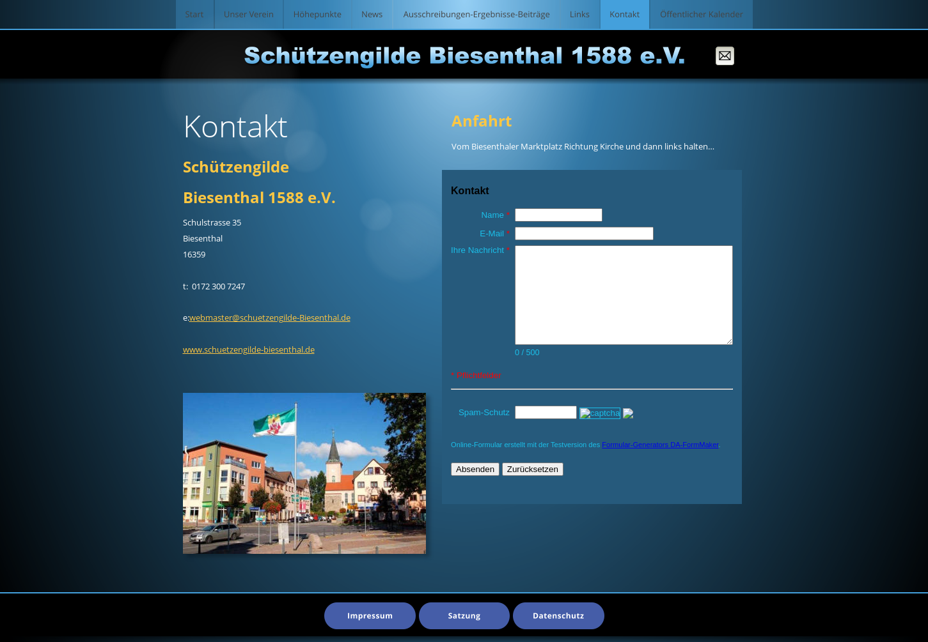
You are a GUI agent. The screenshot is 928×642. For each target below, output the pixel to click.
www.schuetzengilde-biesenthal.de (249, 349)
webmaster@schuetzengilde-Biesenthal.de (269, 317)
